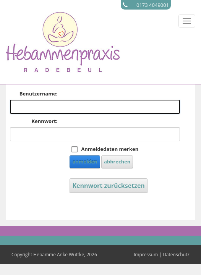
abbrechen (117, 161)
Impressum (146, 254)
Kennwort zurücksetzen (108, 185)
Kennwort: (44, 121)
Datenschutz (176, 254)
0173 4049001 (152, 5)
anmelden (84, 161)
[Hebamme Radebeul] (63, 41)
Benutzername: (38, 93)
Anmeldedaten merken (109, 149)
